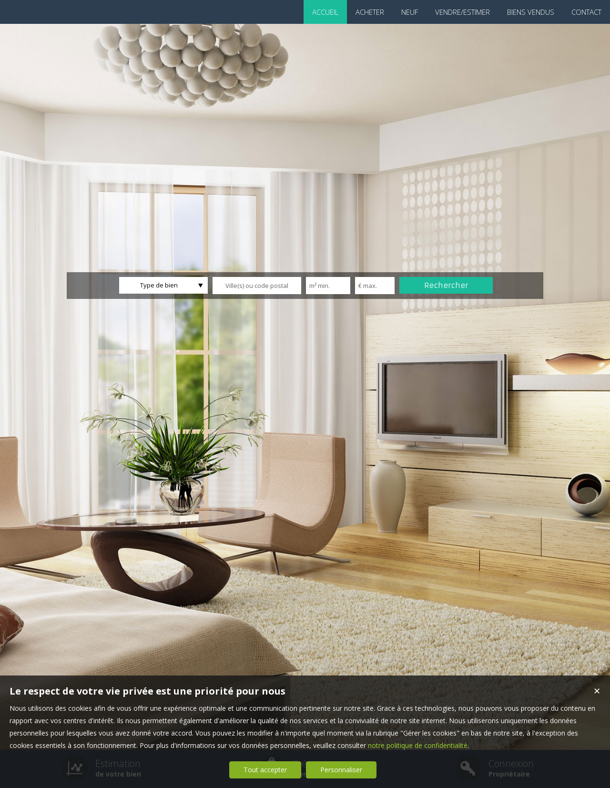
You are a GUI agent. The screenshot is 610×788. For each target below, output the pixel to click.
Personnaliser (341, 769)
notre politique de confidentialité (418, 745)
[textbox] (257, 285)
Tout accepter (265, 769)
